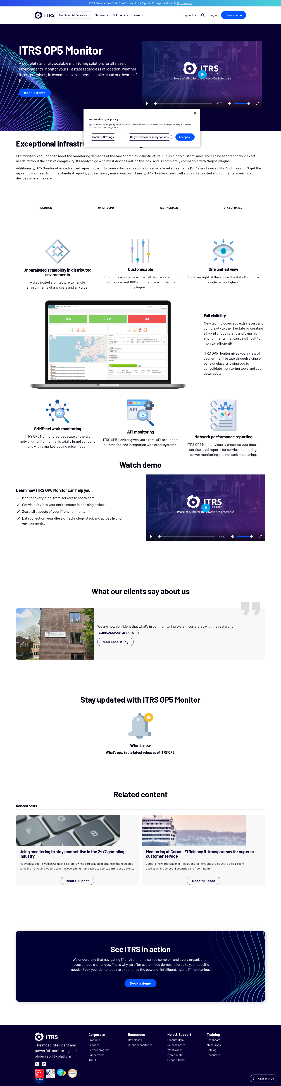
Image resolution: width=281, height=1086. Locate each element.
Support (189, 15)
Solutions (120, 15)
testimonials (168, 207)
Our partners (96, 1054)
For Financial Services (74, 15)
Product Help (175, 1039)
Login (213, 15)
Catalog (211, 1049)
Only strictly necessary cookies (149, 137)
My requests (175, 1054)
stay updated (233, 207)
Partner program (99, 1049)
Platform (101, 15)
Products (94, 1039)
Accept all (185, 137)
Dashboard (213, 1039)
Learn (137, 15)
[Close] (195, 113)
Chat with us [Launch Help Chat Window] (266, 1078)
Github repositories (140, 1044)
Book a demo (234, 15)
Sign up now (184, 3)
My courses (214, 1044)
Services (94, 1044)
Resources (213, 1054)
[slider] (183, 103)
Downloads (135, 1039)
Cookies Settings (103, 137)
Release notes (176, 1044)
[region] (142, 128)
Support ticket (176, 1059)
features (45, 207)
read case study (115, 642)
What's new (174, 1049)
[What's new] (140, 734)
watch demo (105, 207)
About (92, 1059)
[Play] (147, 103)
